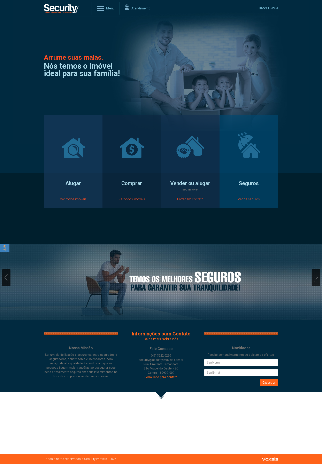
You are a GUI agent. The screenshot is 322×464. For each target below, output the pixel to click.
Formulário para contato (161, 377)
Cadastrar (268, 382)
